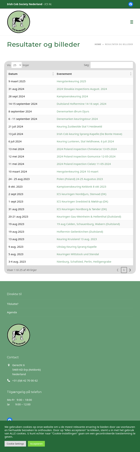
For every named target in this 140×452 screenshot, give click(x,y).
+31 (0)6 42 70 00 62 (25, 380)
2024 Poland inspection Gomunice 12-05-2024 (75, 156)
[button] (131, 21)
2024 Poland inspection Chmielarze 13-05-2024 (76, 149)
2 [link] (124, 269)
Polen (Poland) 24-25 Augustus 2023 (69, 179)
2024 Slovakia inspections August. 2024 (71, 89)
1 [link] (117, 269)
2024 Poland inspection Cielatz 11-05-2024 (73, 164)
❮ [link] (111, 269)
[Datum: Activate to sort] (25, 74)
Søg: (87, 65)
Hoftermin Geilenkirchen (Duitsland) (69, 231)
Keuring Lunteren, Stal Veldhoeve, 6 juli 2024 (74, 141)
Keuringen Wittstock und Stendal (67, 254)
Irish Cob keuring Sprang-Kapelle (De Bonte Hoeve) (78, 134)
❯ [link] (130, 269)
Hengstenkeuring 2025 (60, 81)
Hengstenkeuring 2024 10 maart (66, 171)
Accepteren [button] (36, 443)
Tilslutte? (12, 304)
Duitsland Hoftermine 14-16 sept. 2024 (70, 104)
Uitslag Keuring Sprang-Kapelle (66, 246)
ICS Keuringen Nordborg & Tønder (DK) (71, 209)
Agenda (12, 312)
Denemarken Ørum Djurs (62, 111)
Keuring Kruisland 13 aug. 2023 (66, 239)
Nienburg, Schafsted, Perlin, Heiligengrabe (73, 261)
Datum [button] (13, 74)
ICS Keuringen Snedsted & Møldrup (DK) (71, 201)
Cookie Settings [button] (15, 443)
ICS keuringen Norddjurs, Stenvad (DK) (70, 194)
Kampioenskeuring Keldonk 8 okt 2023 (70, 186)
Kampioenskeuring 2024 (61, 96)
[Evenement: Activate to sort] (88, 74)
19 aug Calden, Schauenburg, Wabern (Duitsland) (77, 224)
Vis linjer (18, 65)
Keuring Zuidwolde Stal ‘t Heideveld (68, 126)
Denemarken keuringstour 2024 (66, 119)
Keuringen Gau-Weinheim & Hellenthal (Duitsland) (78, 216)
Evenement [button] (53, 74)
